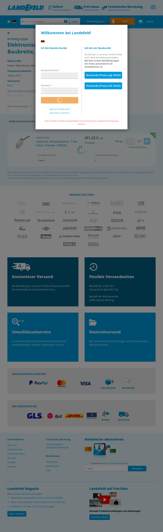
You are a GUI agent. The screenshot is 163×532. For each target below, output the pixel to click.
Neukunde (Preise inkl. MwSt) (103, 85)
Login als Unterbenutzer (59, 109)
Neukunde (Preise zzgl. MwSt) (103, 75)
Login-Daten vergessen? (59, 113)
